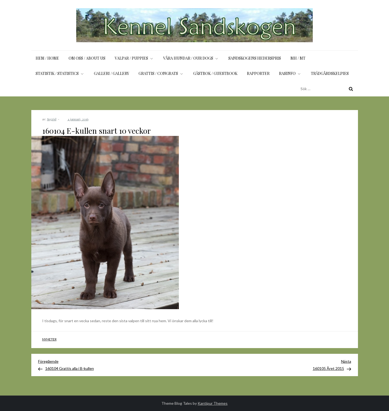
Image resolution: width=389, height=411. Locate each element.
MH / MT (297, 58)
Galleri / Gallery (111, 73)
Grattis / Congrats (161, 73)
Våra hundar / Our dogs (191, 58)
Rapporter (258, 73)
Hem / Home (47, 58)
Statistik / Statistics (60, 73)
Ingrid (51, 119)
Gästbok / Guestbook (215, 73)
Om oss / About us (87, 58)
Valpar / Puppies (134, 58)
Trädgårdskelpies (330, 73)
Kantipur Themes (213, 403)
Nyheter (49, 339)
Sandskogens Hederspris (254, 58)
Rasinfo (290, 73)
